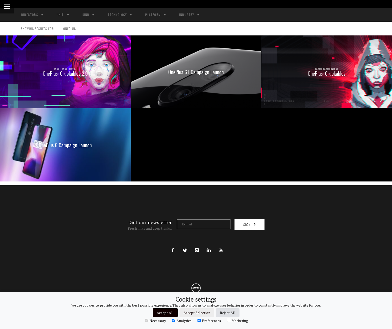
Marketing (237, 320)
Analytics (182, 320)
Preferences (209, 320)
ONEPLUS (67, 28)
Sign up (249, 224)
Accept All (165, 312)
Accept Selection (197, 312)
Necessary (155, 320)
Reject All (228, 312)
